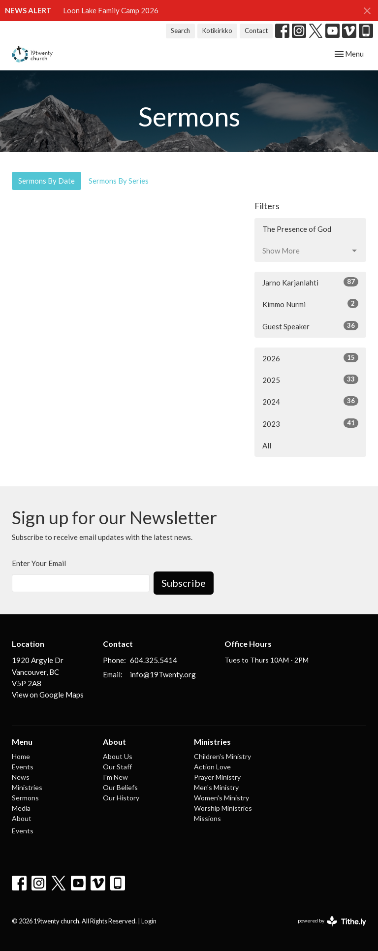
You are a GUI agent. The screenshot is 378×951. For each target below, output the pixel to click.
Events (22, 766)
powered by (332, 921)
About (22, 818)
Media (21, 808)
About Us (117, 756)
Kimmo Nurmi (310, 304)
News (21, 777)
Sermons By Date (46, 180)
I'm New (115, 777)
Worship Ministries (223, 808)
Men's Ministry (216, 787)
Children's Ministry (222, 756)
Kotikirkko (217, 30)
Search (180, 30)
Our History (121, 797)
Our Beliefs (120, 787)
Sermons (25, 797)
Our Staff (117, 766)
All (266, 445)
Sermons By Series (119, 180)
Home (21, 756)
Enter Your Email (39, 563)
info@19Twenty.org (163, 674)
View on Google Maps (48, 694)
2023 (310, 423)
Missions (207, 818)
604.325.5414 (153, 660)
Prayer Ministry (217, 777)
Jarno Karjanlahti (310, 282)
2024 (310, 401)
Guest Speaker (310, 326)
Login (149, 921)
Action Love (212, 766)
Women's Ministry (221, 797)
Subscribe (183, 583)
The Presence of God (296, 228)
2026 (310, 358)
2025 (310, 379)
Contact (256, 30)
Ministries (27, 787)
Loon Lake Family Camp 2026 (110, 10)
